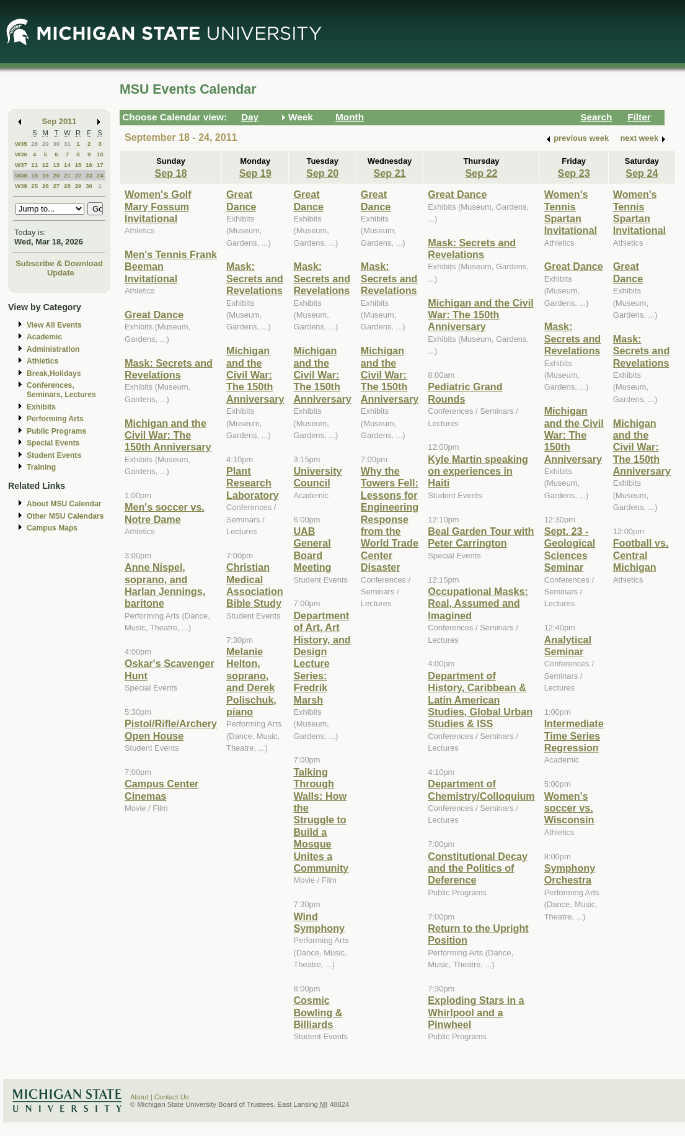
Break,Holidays (54, 373)
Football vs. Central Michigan (641, 555)
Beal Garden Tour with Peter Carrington (481, 537)
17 (100, 164)
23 (89, 175)
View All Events (54, 325)
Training (41, 467)
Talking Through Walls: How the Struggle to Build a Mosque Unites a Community (320, 820)
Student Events (54, 455)
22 (78, 175)
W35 (21, 143)
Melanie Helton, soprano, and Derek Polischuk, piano (251, 681)
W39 (21, 185)
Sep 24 (641, 173)
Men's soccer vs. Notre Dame (165, 512)
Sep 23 (574, 173)
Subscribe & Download (59, 263)
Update (60, 272)
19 (45, 175)
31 (67, 143)
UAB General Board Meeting (312, 549)
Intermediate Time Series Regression (574, 735)
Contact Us (171, 1097)
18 (34, 175)
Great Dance (154, 314)
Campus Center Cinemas (161, 789)
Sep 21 (390, 173)
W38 (21, 175)
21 (67, 175)
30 (56, 143)
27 (56, 185)
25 (34, 185)
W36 (21, 154)
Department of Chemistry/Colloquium (481, 789)
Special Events (53, 443)
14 (67, 164)
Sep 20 (322, 173)
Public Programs (56, 431)
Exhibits (41, 407)
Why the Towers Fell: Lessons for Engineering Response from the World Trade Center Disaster (389, 519)
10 (100, 154)
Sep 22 (481, 173)
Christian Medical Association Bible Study (254, 585)
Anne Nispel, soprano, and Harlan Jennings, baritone (165, 585)
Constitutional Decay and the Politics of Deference (478, 868)
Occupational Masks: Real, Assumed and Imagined (478, 603)
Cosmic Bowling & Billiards (317, 1012)
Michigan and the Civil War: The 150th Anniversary (168, 435)
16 (89, 164)
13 (56, 164)
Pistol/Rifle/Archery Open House (171, 729)
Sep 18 (170, 173)
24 (100, 175)
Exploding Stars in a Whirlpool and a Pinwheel (476, 1012)
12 (45, 164)
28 (34, 143)
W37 (21, 164)
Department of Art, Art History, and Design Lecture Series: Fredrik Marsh (321, 657)
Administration (53, 349)
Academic (44, 337)
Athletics (42, 361)
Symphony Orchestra (570, 873)
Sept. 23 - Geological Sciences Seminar (570, 549)
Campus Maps (52, 528)
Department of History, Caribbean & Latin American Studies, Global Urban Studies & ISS (480, 700)
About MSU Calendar (64, 503)
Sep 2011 (59, 121)
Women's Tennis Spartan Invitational (570, 212)
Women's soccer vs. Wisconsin (569, 808)
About (139, 1097)
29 (45, 143)
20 (56, 175)
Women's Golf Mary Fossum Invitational (158, 206)
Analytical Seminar (567, 645)
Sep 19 (255, 173)
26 (45, 185)
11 (34, 164)
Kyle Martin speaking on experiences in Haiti (478, 471)
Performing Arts (55, 418)
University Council (317, 476)
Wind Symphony (319, 922)
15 (78, 164)
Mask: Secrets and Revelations (169, 368)
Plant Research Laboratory (252, 483)
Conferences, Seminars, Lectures (61, 390)
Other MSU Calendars (65, 516)
